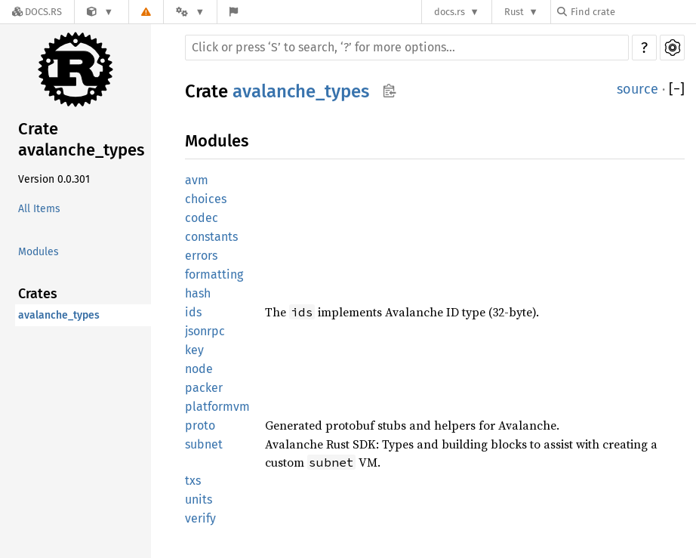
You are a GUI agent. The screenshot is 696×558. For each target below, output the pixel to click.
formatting (214, 274)
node (199, 369)
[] (677, 89)
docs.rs (449, 11)
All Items (39, 208)
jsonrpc (205, 331)
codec (201, 218)
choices (205, 199)
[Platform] (190, 11)
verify (200, 518)
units (198, 499)
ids (193, 312)
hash (198, 293)
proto (200, 425)
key (194, 350)
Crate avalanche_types (81, 139)
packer (204, 388)
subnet (204, 444)
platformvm (217, 406)
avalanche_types (59, 315)
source (637, 89)
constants (211, 237)
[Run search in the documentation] (407, 47)
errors (201, 255)
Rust (514, 11)
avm (196, 180)
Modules (38, 251)
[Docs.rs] (37, 11)
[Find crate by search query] (632, 11)
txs (193, 480)
